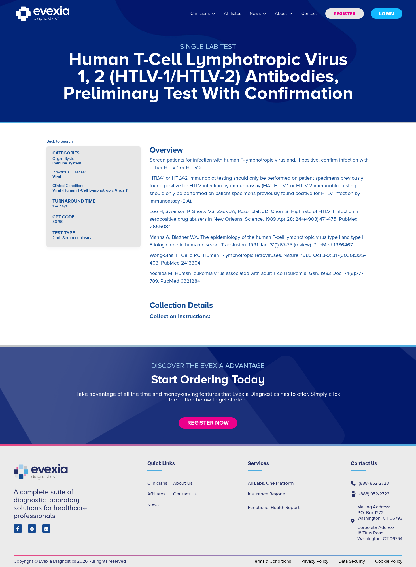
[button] (202, 16)
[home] (43, 13)
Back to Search (59, 141)
